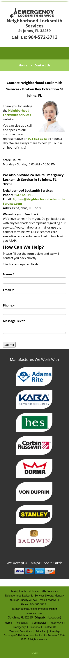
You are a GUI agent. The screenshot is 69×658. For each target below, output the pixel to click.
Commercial (39, 622)
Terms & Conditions (20, 631)
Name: (8, 274)
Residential (22, 622)
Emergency (19, 627)
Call (34, 652)
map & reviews (48, 600)
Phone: (9, 305)
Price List (41, 631)
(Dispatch (41, 617)
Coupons (34, 627)
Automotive (56, 622)
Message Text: (14, 321)
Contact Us (49, 627)
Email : (8, 290)
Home (23, 65)
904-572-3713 (43, 37)
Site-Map (54, 631)
